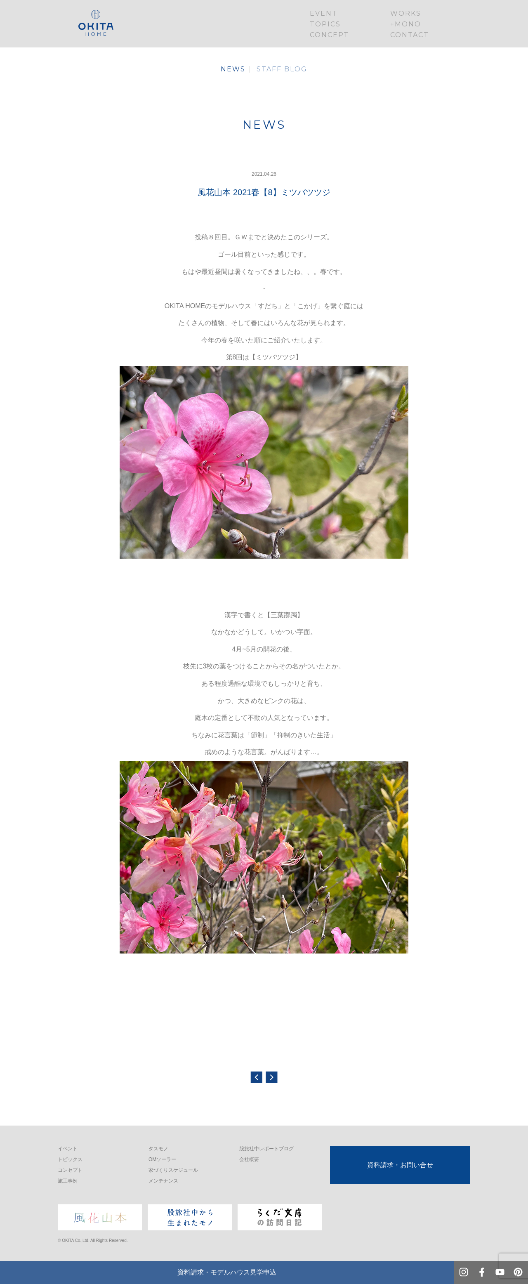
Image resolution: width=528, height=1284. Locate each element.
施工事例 (68, 1181)
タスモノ (158, 1149)
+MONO (405, 24)
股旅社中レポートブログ (266, 1149)
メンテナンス (163, 1181)
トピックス (70, 1159)
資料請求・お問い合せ (400, 1164)
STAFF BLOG (282, 69)
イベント (68, 1149)
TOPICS (325, 24)
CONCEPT (329, 35)
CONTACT (409, 35)
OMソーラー (162, 1159)
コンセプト (70, 1170)
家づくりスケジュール (173, 1170)
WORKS (405, 13)
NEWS (233, 69)
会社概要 (249, 1159)
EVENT (323, 13)
